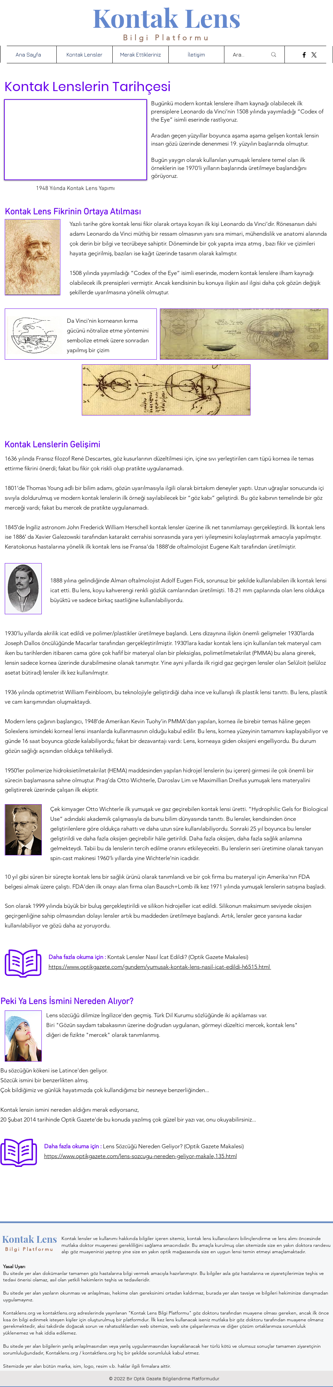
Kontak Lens (166, 17)
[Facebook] (304, 55)
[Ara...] (245, 54)
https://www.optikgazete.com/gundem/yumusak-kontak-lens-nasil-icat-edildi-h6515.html (160, 966)
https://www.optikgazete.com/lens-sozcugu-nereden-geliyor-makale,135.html (140, 1156)
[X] (314, 55)
